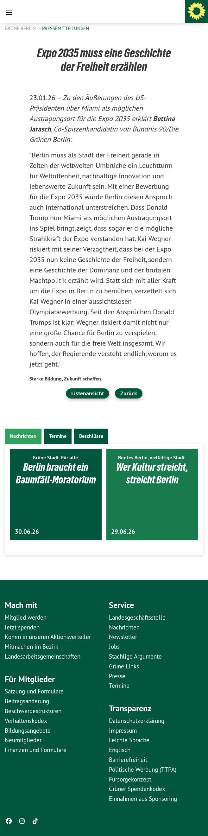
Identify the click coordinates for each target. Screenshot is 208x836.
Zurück (128, 393)
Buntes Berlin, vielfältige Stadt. (152, 457)
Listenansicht (87, 393)
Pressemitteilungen (65, 28)
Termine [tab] (57, 436)
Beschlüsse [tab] (91, 436)
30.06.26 (27, 532)
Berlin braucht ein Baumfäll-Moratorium (56, 473)
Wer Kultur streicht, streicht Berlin (152, 473)
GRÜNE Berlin (21, 28)
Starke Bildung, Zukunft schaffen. (65, 378)
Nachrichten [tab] (23, 436)
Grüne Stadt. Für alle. (56, 457)
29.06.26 (123, 532)
